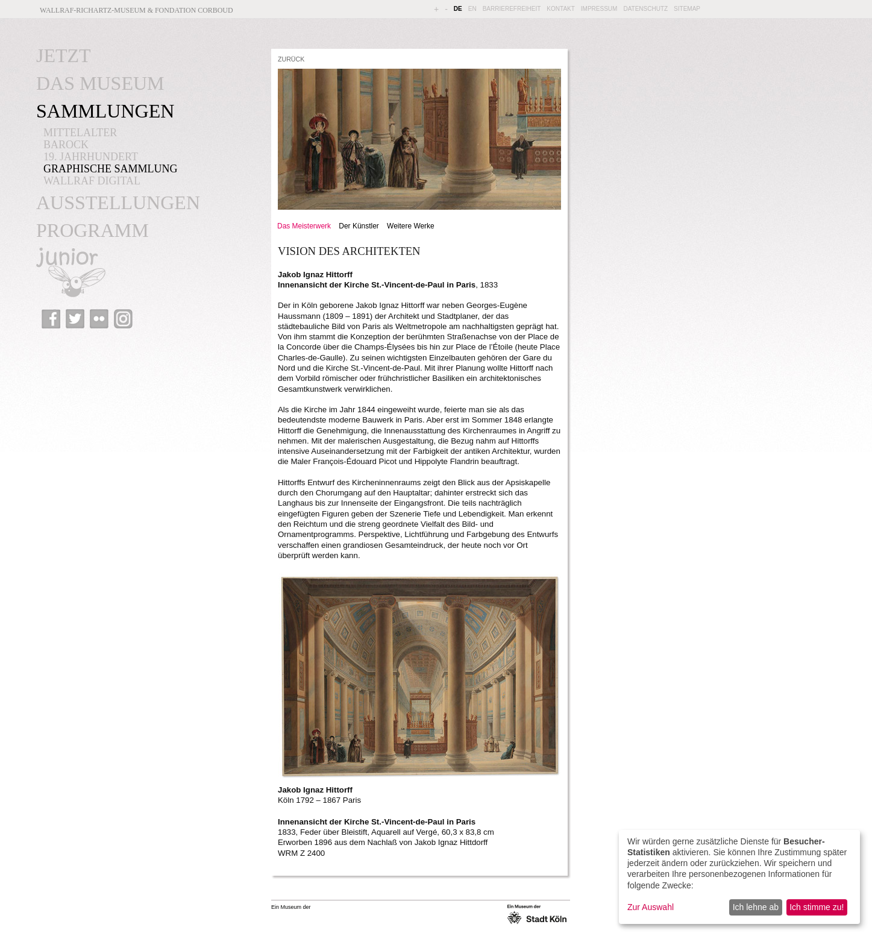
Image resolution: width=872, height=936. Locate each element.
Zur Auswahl (650, 907)
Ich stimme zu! (816, 907)
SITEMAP (687, 8)
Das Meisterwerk (304, 226)
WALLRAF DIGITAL (91, 181)
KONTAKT (560, 8)
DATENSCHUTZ (645, 8)
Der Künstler (358, 226)
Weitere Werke (410, 226)
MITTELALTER (80, 133)
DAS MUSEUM (100, 83)
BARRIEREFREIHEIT (512, 8)
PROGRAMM (92, 230)
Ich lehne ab (756, 907)
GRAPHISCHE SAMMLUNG (110, 169)
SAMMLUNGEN (105, 111)
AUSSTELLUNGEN (118, 202)
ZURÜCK (291, 59)
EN (472, 8)
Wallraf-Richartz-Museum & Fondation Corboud (136, 10)
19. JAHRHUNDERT (90, 157)
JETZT (63, 55)
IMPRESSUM (599, 8)
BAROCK (66, 145)
